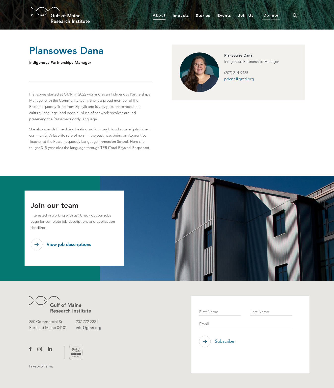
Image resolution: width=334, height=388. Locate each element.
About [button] (159, 15)
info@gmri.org (88, 327)
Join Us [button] (245, 15)
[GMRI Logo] (60, 14)
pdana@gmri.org (239, 78)
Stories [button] (203, 15)
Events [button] (224, 15)
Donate (270, 15)
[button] (294, 15)
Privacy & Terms (41, 366)
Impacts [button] (181, 15)
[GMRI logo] (60, 304)
